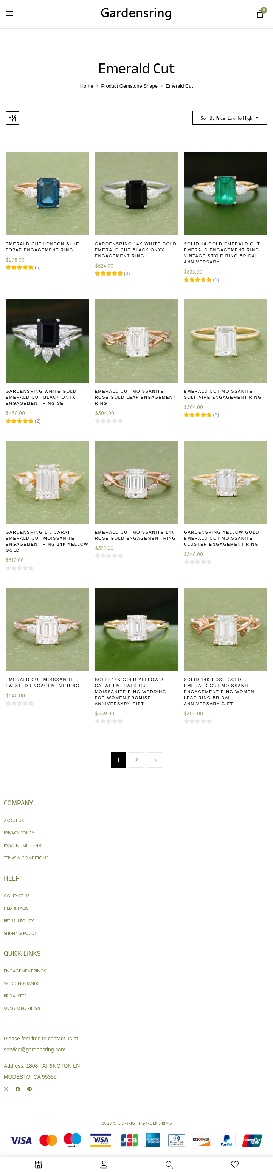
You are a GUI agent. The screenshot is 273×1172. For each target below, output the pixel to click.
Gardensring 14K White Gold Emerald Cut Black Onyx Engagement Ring (136, 250)
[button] (260, 14)
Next (154, 760)
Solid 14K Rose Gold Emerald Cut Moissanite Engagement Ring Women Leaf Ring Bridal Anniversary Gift (219, 691)
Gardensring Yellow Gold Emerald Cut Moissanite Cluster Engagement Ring (221, 538)
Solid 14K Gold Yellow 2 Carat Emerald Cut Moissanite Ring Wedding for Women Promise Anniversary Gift (130, 691)
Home (86, 86)
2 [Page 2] (136, 760)
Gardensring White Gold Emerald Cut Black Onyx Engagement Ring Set (41, 397)
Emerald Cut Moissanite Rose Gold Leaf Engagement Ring (135, 397)
